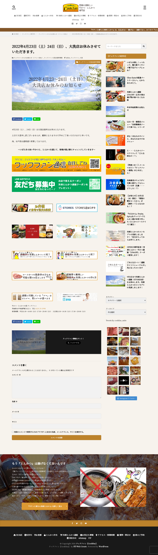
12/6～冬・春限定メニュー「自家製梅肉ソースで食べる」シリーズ (136, 124)
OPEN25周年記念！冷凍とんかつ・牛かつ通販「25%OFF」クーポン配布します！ (136, 251)
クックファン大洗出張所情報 (53, 58)
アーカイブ (110, 308)
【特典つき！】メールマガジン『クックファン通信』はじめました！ (136, 169)
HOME (18, 15)
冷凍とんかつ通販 (64, 15)
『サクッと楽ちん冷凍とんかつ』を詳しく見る (45, 506)
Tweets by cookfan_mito (116, 320)
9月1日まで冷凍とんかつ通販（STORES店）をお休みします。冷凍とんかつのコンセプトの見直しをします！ (136, 282)
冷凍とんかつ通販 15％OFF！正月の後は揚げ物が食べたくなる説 (136, 96)
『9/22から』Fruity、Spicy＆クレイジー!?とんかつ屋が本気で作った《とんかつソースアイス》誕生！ (136, 219)
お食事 (36, 15)
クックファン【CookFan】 (86, 543)
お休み (68, 58)
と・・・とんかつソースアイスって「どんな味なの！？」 (136, 153)
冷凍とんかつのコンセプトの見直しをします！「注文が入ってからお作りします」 (136, 235)
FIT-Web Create (80, 546)
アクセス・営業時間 (96, 15)
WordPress (103, 546)
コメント (16, 375)
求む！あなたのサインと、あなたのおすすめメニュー (136, 139)
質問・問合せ (113, 15)
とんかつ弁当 (47, 15)
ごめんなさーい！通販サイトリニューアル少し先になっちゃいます (136, 265)
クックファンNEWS (28, 34)
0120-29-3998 (40, 308)
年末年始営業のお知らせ (136, 108)
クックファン (75, 58)
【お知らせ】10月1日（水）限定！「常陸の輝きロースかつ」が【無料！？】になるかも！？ (136, 201)
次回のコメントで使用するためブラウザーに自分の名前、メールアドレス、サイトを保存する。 (49, 432)
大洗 (81, 58)
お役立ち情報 (80, 15)
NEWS (27, 15)
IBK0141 (138, 15)
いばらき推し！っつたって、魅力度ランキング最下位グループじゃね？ (136, 66)
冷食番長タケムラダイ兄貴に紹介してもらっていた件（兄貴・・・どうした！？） (136, 184)
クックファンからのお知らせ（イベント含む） (53, 34)
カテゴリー (110, 297)
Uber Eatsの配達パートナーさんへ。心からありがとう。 (136, 80)
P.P (82, 19)
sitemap (75, 19)
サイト (14, 422)
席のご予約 (126, 15)
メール (15, 411)
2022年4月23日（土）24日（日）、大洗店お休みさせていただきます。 (95, 34)
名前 (14, 401)
